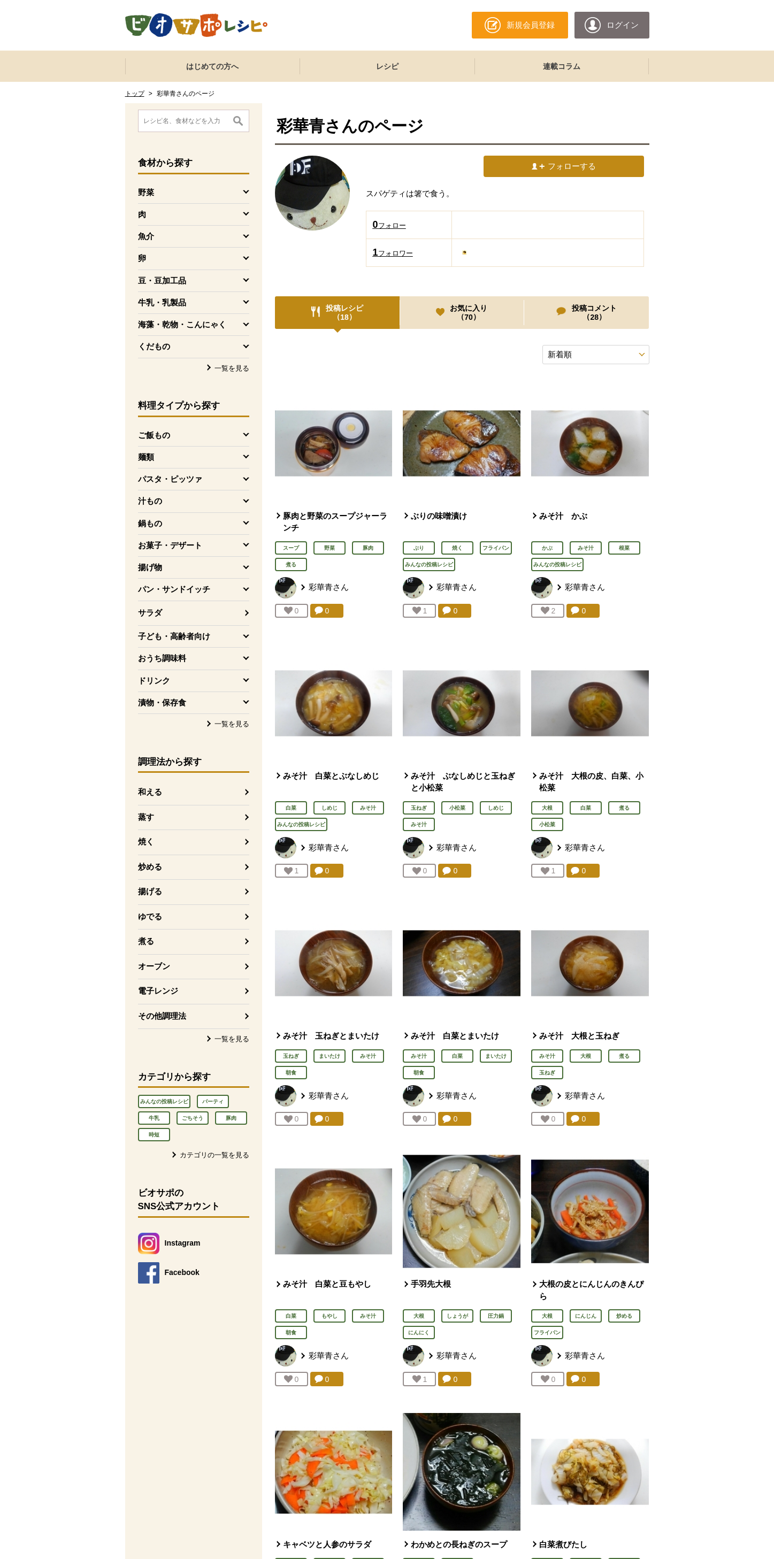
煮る (146, 941)
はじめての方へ (212, 66)
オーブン (154, 966)
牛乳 (154, 1118)
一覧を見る (231, 368)
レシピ (387, 66)
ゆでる (150, 916)
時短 (154, 1135)
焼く (146, 841)
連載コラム (561, 66)
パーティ (213, 1101)
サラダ (150, 612)
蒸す (146, 816)
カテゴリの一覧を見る (214, 1155)
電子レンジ (158, 990)
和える (150, 791)
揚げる (150, 891)
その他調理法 (162, 1015)
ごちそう (192, 1118)
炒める (150, 866)
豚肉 (231, 1118)
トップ (134, 93)
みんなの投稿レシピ (164, 1101)
